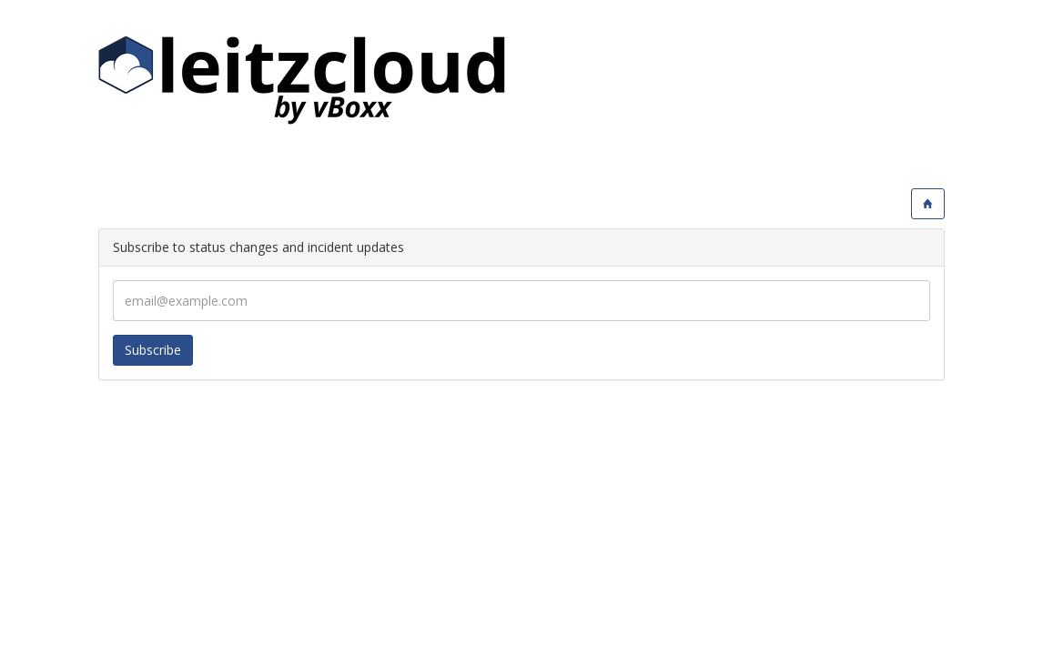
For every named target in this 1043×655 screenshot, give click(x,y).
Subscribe (153, 349)
